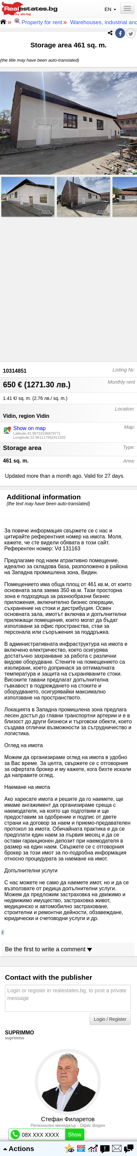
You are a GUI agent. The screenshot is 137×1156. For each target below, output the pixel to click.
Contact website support (68, 1052)
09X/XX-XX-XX (47, 779)
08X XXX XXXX (47, 765)
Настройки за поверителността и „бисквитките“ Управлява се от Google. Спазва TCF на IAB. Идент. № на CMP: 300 (68, 1125)
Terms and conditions (68, 1063)
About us (68, 1040)
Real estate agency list (68, 1107)
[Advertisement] (68, 287)
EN (111, 9)
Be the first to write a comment (48, 580)
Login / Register (110, 650)
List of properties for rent (68, 1096)
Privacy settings (68, 1074)
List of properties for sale (68, 1085)
